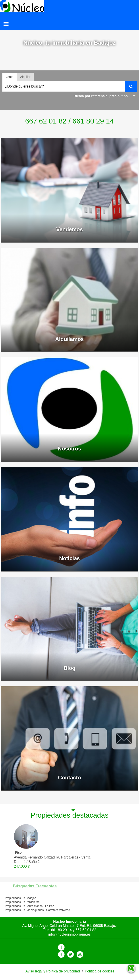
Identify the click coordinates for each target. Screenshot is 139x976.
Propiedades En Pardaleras (22, 902)
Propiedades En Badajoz (20, 898)
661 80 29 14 (61, 930)
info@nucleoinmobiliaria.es (69, 934)
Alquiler (25, 77)
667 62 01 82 (85, 930)
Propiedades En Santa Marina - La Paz (29, 906)
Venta (10, 77)
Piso (18, 852)
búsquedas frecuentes (35, 886)
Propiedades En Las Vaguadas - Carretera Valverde (37, 910)
